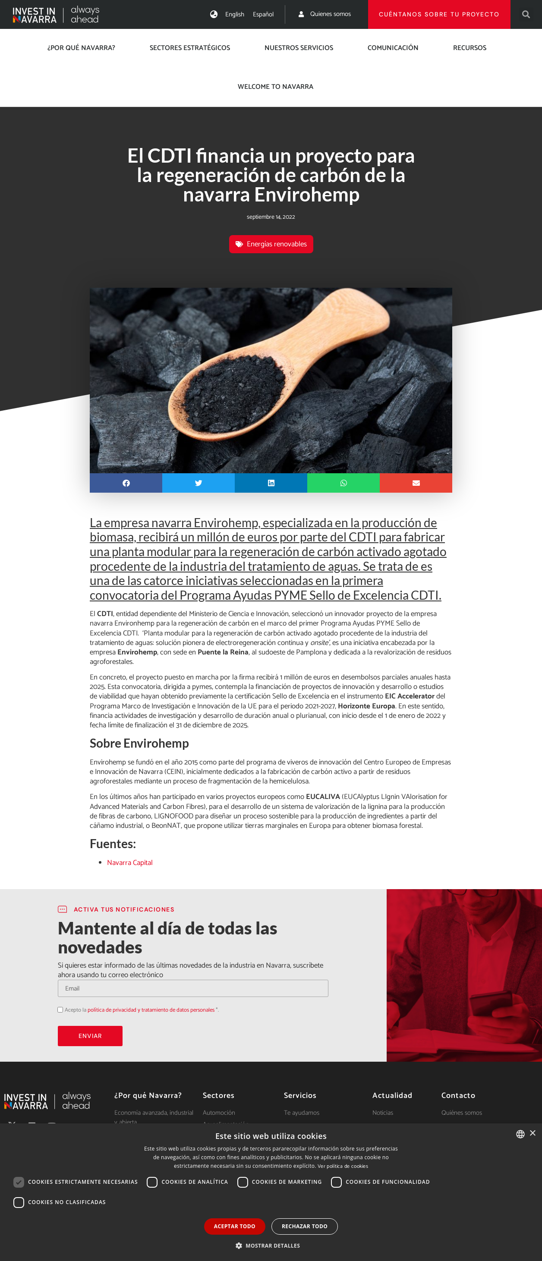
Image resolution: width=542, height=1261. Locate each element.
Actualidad (392, 1095)
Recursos (469, 48)
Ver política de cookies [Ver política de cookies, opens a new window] (343, 1166)
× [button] (532, 1133)
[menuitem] (235, 14)
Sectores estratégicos (190, 48)
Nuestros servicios (299, 48)
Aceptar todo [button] (234, 1226)
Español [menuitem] (263, 14)
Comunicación (393, 48)
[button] (526, 14)
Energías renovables (277, 244)
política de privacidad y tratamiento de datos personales (151, 1010)
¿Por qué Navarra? (81, 48)
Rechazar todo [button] (305, 1226)
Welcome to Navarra (275, 87)
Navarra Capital (130, 863)
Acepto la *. (142, 1010)
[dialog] (271, 1192)
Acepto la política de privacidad (57, 1009)
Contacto (458, 1095)
